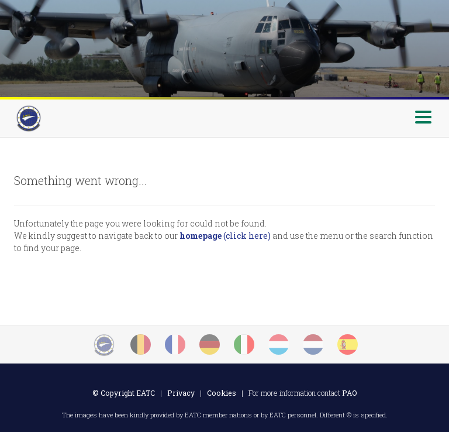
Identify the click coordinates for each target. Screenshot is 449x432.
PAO (349, 392)
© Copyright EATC (123, 392)
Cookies (221, 392)
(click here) (225, 235)
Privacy (181, 392)
